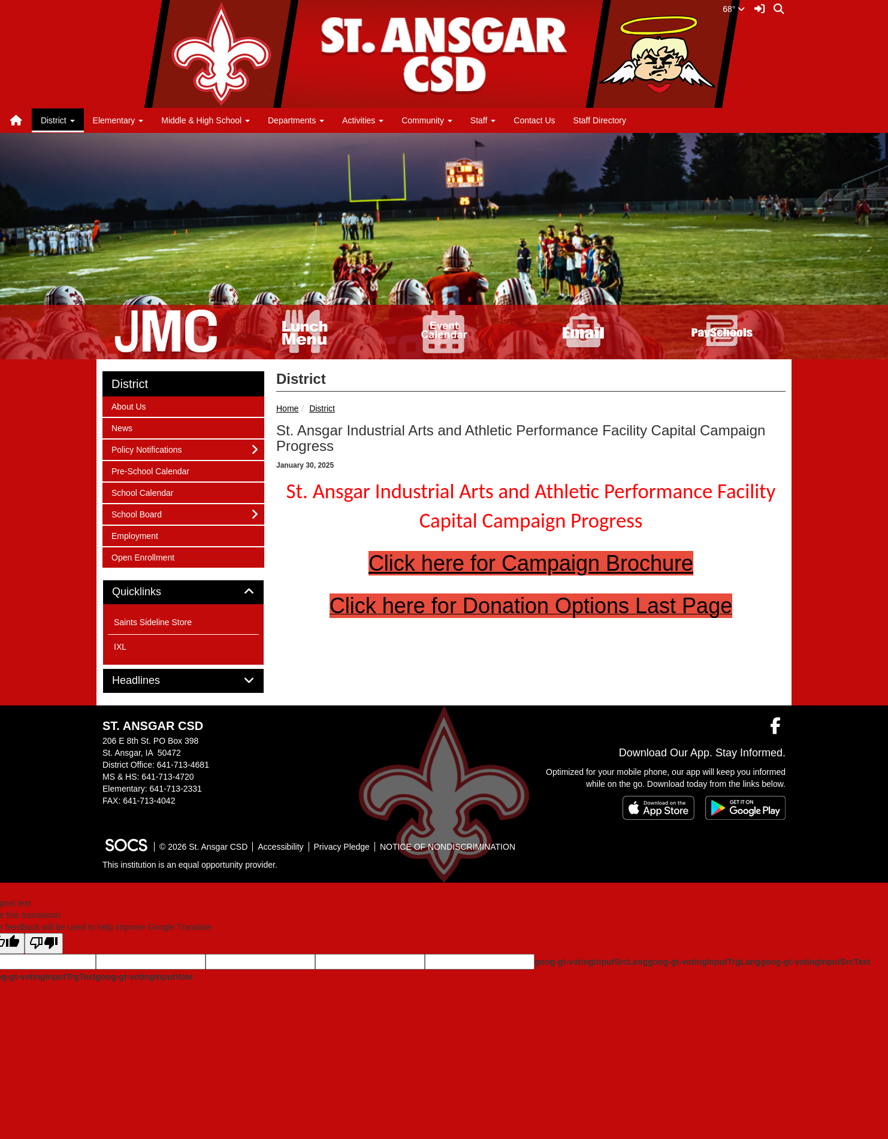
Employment (134, 535)
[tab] (183, 592)
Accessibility (280, 847)
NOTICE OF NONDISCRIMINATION (447, 847)
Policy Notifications (146, 449)
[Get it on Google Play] (745, 808)
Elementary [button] (118, 120)
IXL (120, 647)
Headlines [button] (149, 680)
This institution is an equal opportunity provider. (189, 865)
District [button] (58, 120)
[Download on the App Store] (658, 808)
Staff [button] (483, 120)
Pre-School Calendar (150, 470)
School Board (136, 513)
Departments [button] (296, 120)
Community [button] (426, 120)
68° (734, 9)
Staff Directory (599, 120)
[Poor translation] (44, 943)
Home (287, 408)
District (322, 408)
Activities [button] (362, 120)
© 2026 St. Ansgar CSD (203, 847)
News (127, 427)
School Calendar (142, 492)
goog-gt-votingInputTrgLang (704, 962)
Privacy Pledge (342, 847)
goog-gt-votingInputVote (143, 977)
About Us (128, 405)
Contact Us (534, 120)
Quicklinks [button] (150, 592)
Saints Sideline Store (153, 622)
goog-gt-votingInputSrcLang (591, 962)
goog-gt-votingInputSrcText (815, 962)
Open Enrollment (142, 556)
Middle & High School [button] (205, 120)
